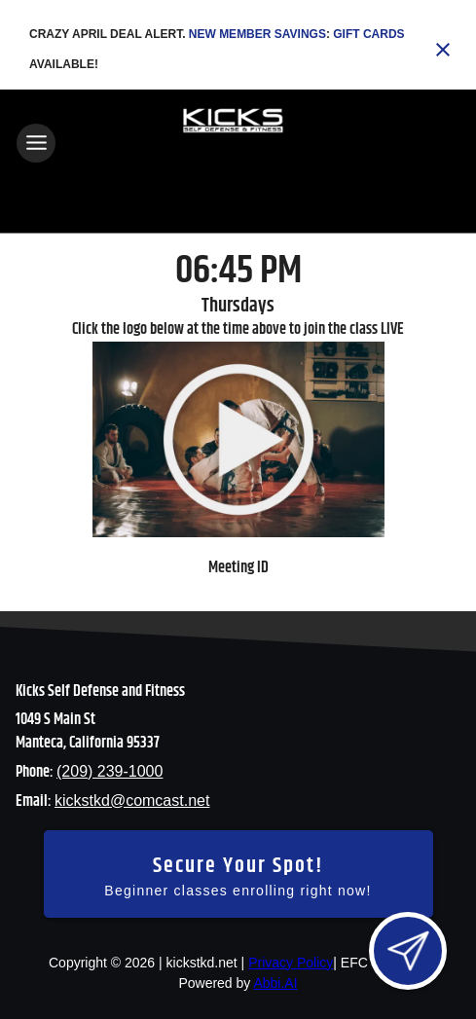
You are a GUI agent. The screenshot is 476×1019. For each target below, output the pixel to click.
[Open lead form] (408, 951)
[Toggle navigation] (36, 143)
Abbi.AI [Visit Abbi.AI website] (275, 983)
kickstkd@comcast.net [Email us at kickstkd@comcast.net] (132, 800)
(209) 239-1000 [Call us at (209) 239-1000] (109, 771)
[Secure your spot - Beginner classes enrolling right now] (238, 874)
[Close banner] (443, 49)
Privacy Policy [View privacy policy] (290, 962)
